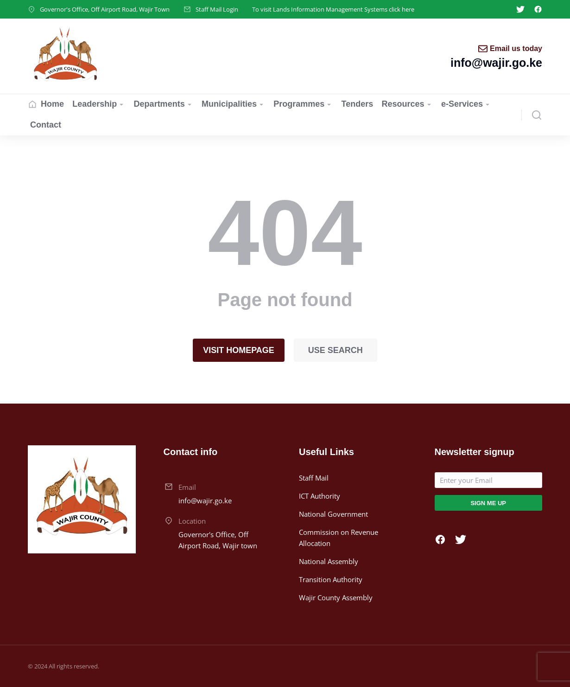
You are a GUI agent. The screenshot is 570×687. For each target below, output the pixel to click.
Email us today (516, 48)
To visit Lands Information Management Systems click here (333, 9)
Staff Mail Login (217, 9)
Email (187, 487)
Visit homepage (238, 350)
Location (192, 521)
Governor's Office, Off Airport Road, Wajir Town (105, 9)
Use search (335, 350)
